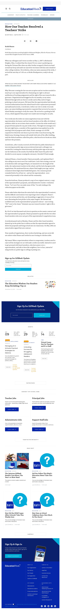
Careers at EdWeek (32, 578)
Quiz (40, 471)
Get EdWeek (30, 583)
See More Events (30, 383)
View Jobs (12, 409)
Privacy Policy (14, 606)
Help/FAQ (44, 570)
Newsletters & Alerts (32, 588)
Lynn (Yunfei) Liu (36, 484)
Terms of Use (8, 606)
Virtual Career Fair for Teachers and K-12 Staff (47, 344)
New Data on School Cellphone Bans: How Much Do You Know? (42, 515)
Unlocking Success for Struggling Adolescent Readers (28, 351)
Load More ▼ (30, 534)
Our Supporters (31, 575)
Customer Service (46, 573)
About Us (30, 564)
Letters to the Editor (47, 567)
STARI (34, 371)
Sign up (42, 315)
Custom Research (47, 599)
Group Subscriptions (32, 591)
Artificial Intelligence (11, 341)
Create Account (13, 556)
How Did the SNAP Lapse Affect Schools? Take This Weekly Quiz (14, 515)
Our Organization (31, 567)
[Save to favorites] (30, 41)
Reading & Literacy (29, 342)
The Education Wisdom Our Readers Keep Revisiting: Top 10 (21, 284)
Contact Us (45, 564)
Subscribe (49, 8)
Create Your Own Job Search (30, 439)
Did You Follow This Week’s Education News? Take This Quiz (42, 475)
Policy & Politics (20, 14)
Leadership (11, 14)
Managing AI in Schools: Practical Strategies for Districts (11, 349)
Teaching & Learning (33, 14)
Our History (30, 570)
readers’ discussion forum (13, 85)
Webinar (7, 343)
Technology (44, 14)
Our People (30, 573)
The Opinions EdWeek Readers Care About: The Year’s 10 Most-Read (14, 475)
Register (8, 367)
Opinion (52, 14)
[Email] (22, 315)
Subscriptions (30, 585)
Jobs (42, 340)
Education (8, 23)
